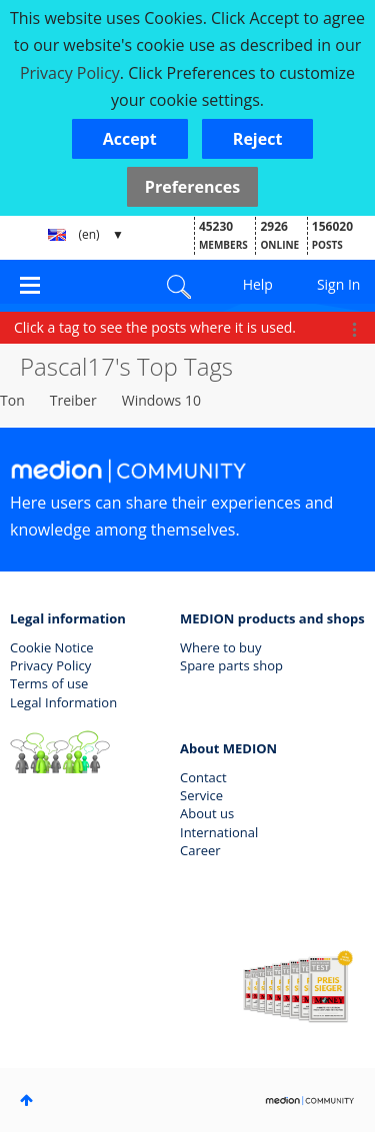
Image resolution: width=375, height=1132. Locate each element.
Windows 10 (161, 400)
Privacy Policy (50, 665)
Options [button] (354, 330)
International (219, 832)
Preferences (192, 187)
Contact (203, 777)
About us (207, 813)
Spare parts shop (231, 665)
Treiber (73, 400)
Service (201, 795)
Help (258, 284)
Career (200, 850)
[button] (130, 139)
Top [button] (26, 1100)
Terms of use (49, 683)
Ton (12, 400)
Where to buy (221, 647)
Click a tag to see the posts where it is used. (155, 327)
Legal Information (63, 702)
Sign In (339, 284)
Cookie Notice (52, 647)
